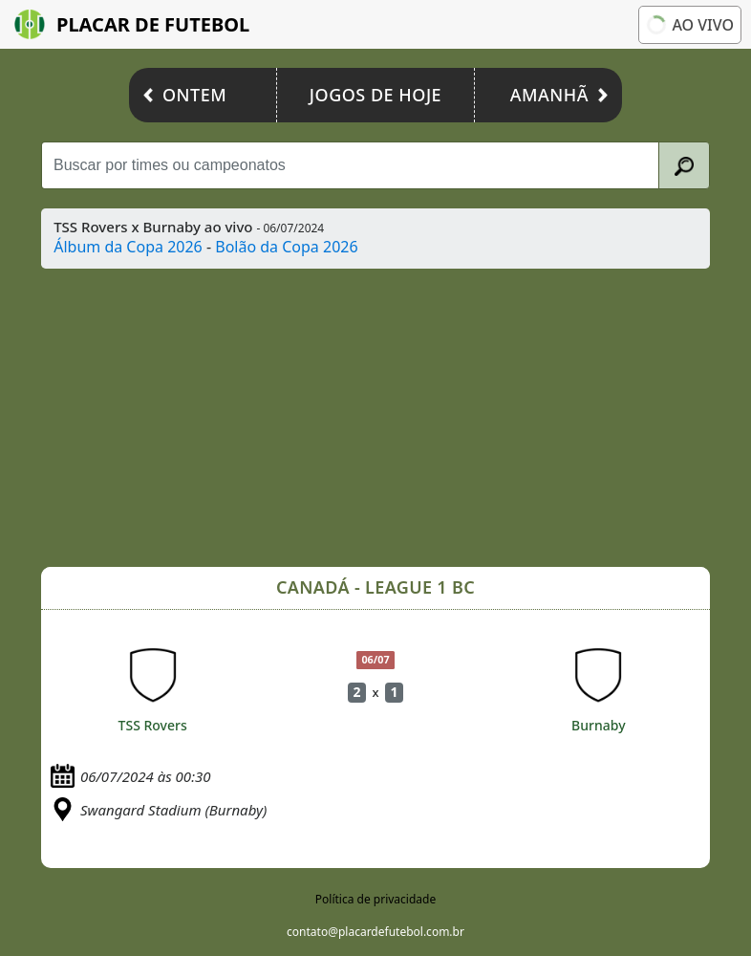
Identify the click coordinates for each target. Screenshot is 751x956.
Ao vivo (690, 24)
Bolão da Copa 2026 (286, 246)
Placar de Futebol (131, 24)
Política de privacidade (375, 899)
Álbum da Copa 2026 (128, 246)
